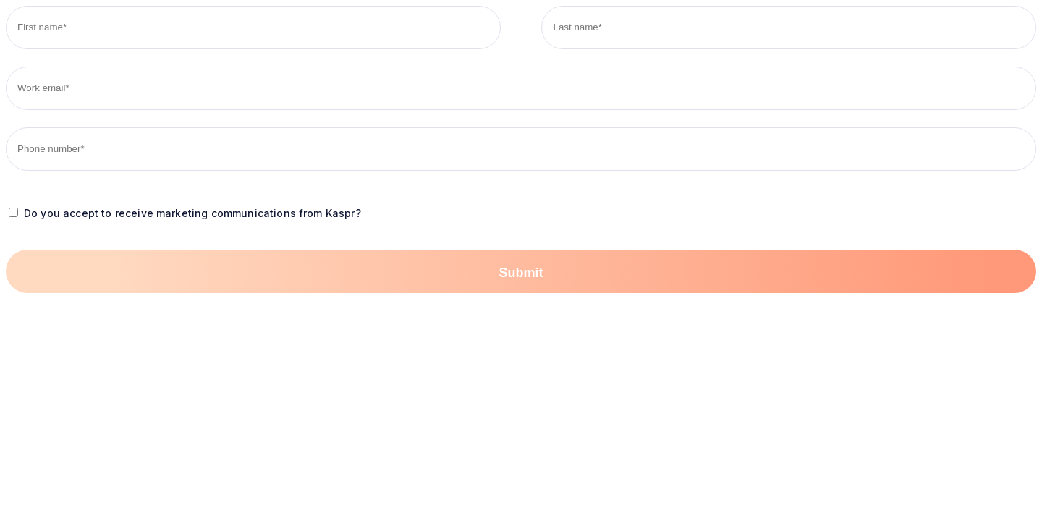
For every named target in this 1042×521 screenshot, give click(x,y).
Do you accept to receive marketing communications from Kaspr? (192, 213)
